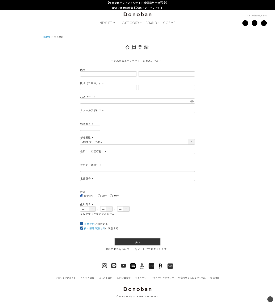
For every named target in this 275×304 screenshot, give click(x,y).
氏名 (84, 69)
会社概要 (214, 277)
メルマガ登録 (87, 277)
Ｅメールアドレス (92, 110)
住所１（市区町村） (93, 151)
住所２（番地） (91, 165)
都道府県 (87, 137)
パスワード (88, 96)
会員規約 (89, 224)
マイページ (141, 277)
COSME (169, 22)
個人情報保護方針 (94, 228)
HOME (47, 37)
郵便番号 (87, 124)
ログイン (249, 15)
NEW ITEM (107, 22)
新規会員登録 (260, 15)
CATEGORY (130, 22)
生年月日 (87, 204)
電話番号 (87, 178)
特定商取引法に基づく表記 (192, 277)
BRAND (151, 22)
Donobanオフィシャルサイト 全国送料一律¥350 (137, 2)
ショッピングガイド (66, 277)
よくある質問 (105, 277)
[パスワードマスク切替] (192, 101)
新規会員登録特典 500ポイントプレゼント (137, 8)
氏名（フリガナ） (92, 83)
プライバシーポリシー (162, 277)
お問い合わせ (124, 277)
